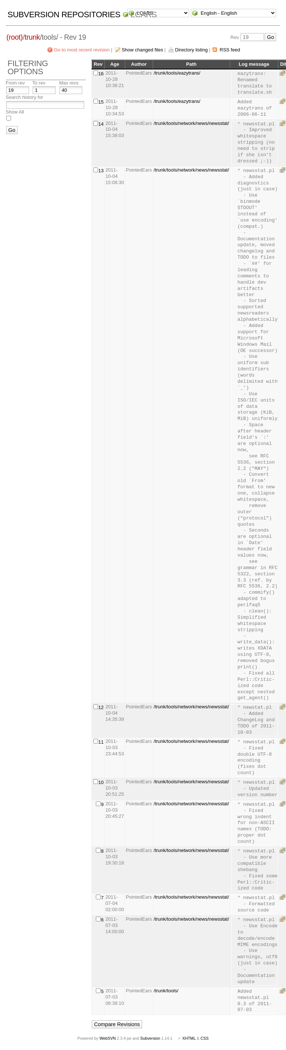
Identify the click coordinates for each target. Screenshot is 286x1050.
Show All (15, 112)
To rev (38, 83)
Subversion (150, 1038)
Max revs (69, 83)
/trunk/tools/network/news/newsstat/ (191, 123)
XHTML (188, 1038)
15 (101, 102)
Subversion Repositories (64, 14)
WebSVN (107, 1038)
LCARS (144, 14)
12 (101, 707)
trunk (32, 37)
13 (101, 170)
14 (101, 124)
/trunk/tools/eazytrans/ (177, 73)
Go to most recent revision (82, 50)
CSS (204, 1038)
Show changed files (142, 50)
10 (101, 782)
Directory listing (191, 50)
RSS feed (230, 50)
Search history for (24, 97)
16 (101, 73)
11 (101, 742)
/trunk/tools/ (166, 990)
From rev (15, 83)
